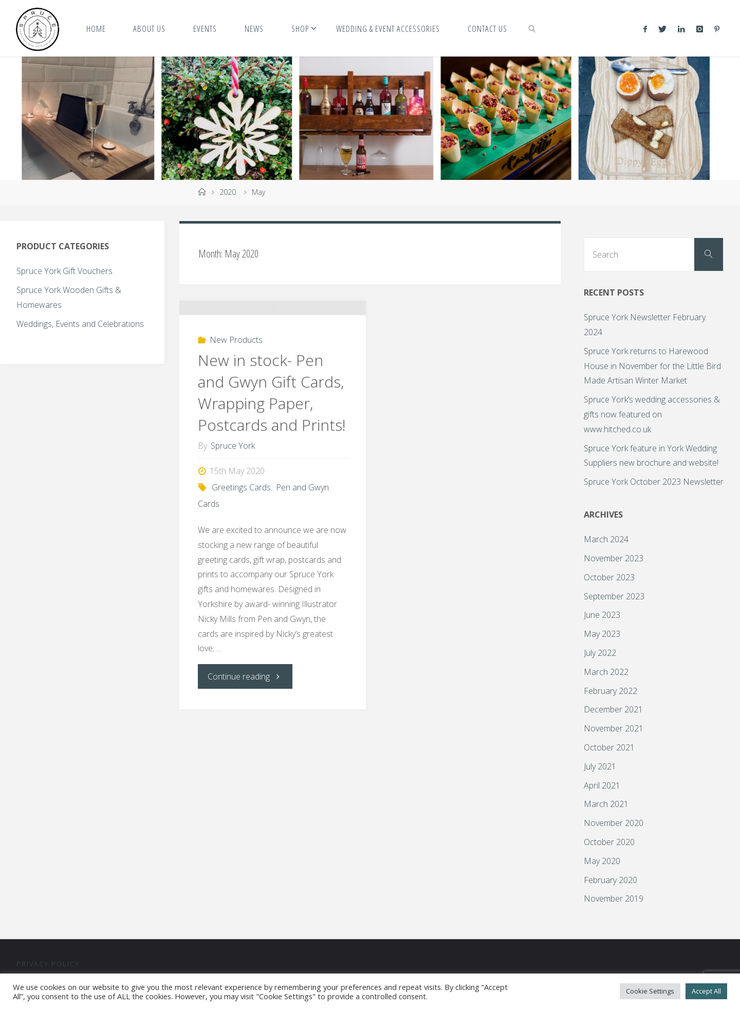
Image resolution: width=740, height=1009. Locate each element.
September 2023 (614, 596)
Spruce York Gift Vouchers (64, 271)
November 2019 (613, 898)
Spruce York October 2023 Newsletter (654, 481)
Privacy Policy (48, 963)
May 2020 (602, 861)
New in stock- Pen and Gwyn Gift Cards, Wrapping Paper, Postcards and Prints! (272, 501)
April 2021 (602, 785)
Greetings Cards (241, 596)
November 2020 (613, 823)
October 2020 (609, 842)
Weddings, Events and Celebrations (80, 323)
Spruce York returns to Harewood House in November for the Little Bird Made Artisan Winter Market (652, 366)
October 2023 (609, 577)
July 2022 (600, 652)
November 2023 (613, 558)
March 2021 (606, 804)
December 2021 (613, 709)
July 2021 (600, 766)
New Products (236, 448)
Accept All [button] (706, 991)
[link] (532, 28)
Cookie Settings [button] (650, 991)
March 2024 (606, 539)
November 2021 (613, 728)
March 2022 (606, 671)
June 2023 (602, 614)
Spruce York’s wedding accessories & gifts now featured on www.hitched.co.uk (652, 414)
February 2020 (610, 880)
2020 (227, 192)
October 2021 (609, 747)
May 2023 (602, 633)
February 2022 (610, 690)
